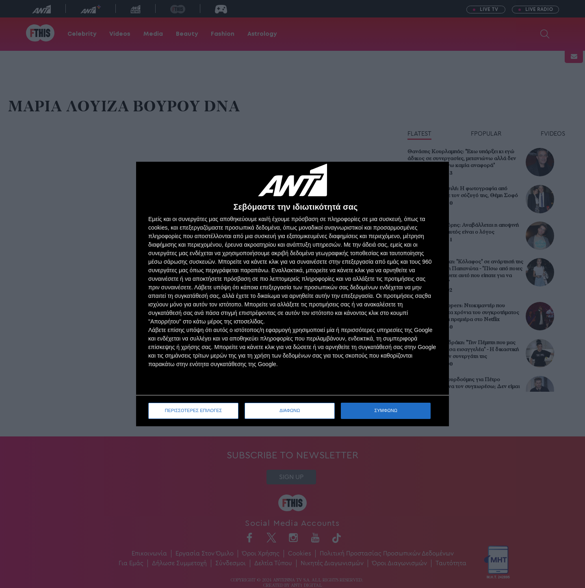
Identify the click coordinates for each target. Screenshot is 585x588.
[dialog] (292, 294)
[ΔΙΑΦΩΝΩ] (434, 176)
